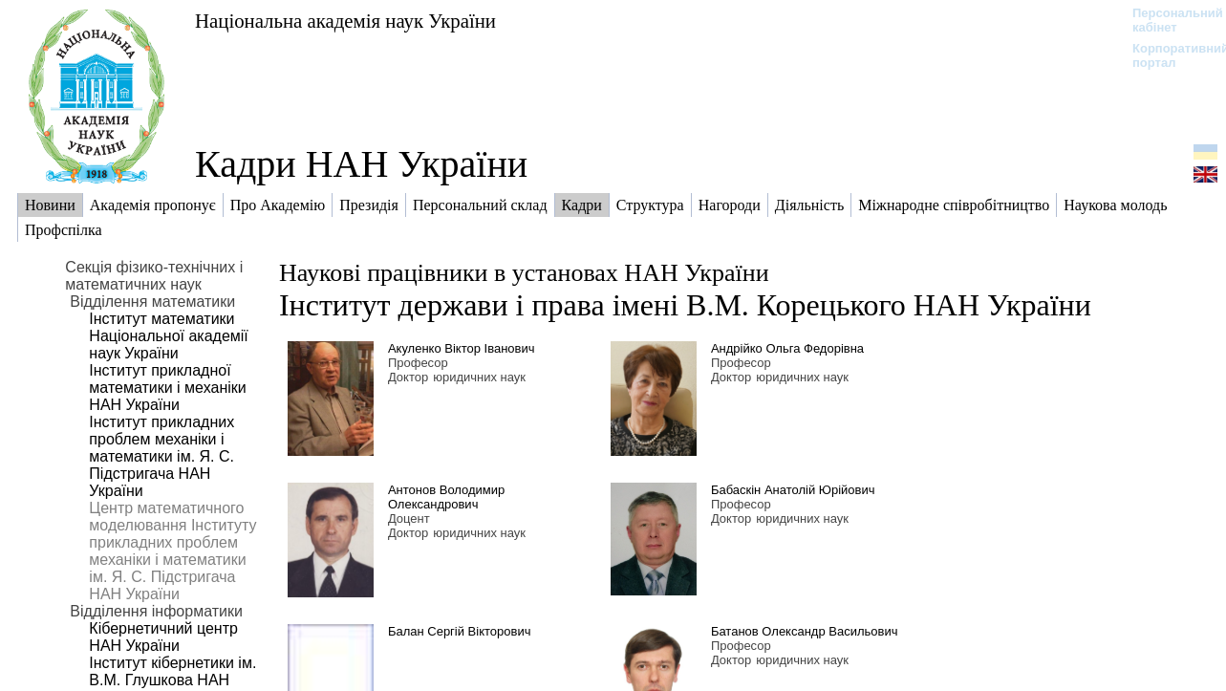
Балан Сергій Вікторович (459, 631)
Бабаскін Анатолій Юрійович (793, 490)
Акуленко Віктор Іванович (461, 348)
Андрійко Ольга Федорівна (787, 348)
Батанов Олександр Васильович (804, 631)
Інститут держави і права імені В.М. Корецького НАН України (685, 305)
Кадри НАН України (361, 163)
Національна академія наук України (345, 21)
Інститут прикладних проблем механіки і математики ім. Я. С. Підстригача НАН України (161, 456)
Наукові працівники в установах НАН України (524, 273)
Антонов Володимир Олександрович (446, 497)
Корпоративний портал (1168, 55)
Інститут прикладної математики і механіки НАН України (167, 387)
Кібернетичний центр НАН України (163, 637)
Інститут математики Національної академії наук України (168, 336)
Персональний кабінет (1168, 20)
